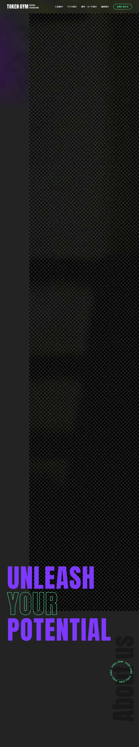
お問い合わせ (122, 6)
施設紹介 (104, 6)
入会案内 (56, 6)
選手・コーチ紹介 (87, 6)
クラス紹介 (70, 6)
